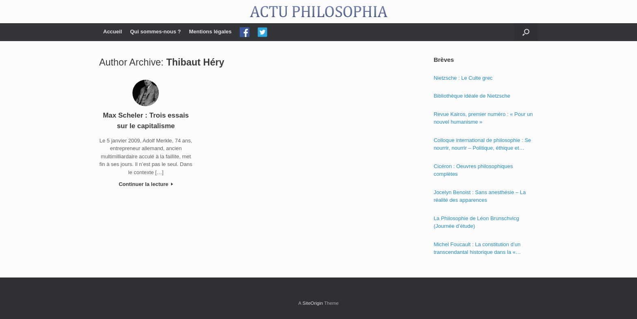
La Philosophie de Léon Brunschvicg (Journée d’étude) (476, 222)
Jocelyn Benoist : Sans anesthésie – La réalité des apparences (479, 196)
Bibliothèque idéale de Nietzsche (471, 96)
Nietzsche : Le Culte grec (462, 78)
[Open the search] (526, 32)
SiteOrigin (312, 303)
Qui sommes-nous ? (155, 31)
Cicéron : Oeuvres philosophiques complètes (473, 170)
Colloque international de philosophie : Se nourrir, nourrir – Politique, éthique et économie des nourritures (482, 144)
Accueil (112, 31)
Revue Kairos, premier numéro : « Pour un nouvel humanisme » (483, 118)
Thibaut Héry (195, 62)
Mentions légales (210, 31)
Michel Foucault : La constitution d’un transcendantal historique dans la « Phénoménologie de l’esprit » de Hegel (478, 248)
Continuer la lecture (146, 184)
